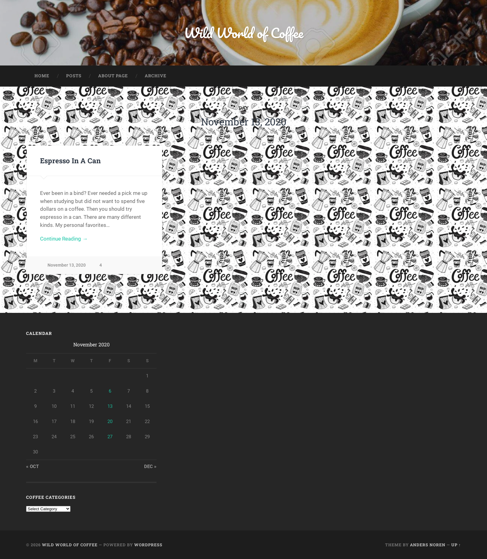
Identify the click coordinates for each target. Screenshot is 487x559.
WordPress (148, 544)
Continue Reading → (64, 239)
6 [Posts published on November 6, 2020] (110, 391)
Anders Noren (427, 544)
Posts (73, 76)
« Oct (32, 466)
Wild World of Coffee (243, 33)
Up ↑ (456, 544)
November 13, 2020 (67, 265)
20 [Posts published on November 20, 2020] (109, 421)
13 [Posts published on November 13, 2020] (109, 406)
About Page (113, 76)
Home (41, 76)
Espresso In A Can (70, 160)
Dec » (150, 466)
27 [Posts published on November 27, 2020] (109, 437)
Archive (155, 76)
